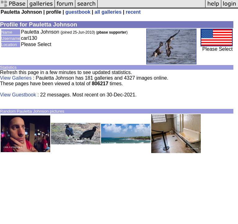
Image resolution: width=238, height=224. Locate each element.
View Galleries (16, 78)
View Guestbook (18, 94)
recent (133, 12)
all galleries (108, 12)
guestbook (77, 12)
